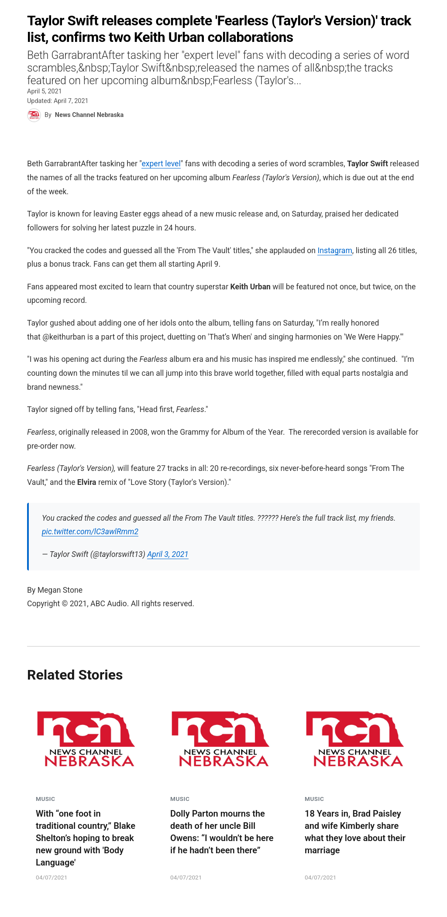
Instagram (334, 250)
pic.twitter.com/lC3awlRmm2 (90, 531)
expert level (160, 163)
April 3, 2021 (168, 554)
